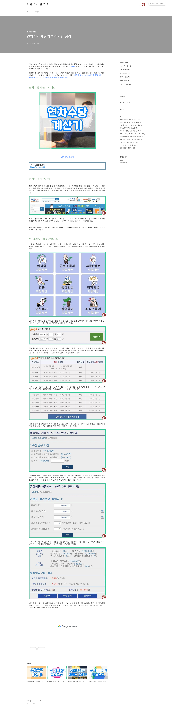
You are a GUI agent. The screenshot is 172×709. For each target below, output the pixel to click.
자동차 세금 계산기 (125, 122)
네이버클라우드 (132, 134)
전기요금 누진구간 (125, 128)
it (140, 131)
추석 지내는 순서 (124, 145)
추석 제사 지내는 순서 (126, 131)
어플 (133, 148)
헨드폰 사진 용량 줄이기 (136, 136)
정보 (142, 125)
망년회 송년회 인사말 (134, 125)
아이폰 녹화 (141, 134)
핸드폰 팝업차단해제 (125, 148)
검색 (138, 4)
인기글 (128, 102)
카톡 (126, 134)
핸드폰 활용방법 (125, 73)
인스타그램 (134, 128)
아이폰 (128, 139)
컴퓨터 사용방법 (125, 77)
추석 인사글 (137, 119)
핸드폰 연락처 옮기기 (137, 122)
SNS (127, 142)
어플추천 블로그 (37, 4)
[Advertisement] (67, 626)
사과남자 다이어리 (125, 84)
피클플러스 (136, 131)
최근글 (122, 102)
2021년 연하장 (134, 142)
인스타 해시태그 (124, 136)
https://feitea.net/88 (37, 167)
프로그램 (122, 139)
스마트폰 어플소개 (125, 66)
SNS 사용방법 (124, 80)
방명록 (37, 12)
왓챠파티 (139, 139)
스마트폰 (122, 142)
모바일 (136, 145)
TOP (143, 701)
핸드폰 (122, 134)
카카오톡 (133, 139)
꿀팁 (131, 145)
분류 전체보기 (124, 62)
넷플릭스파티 (123, 125)
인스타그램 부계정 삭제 (126, 119)
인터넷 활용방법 (125, 70)
